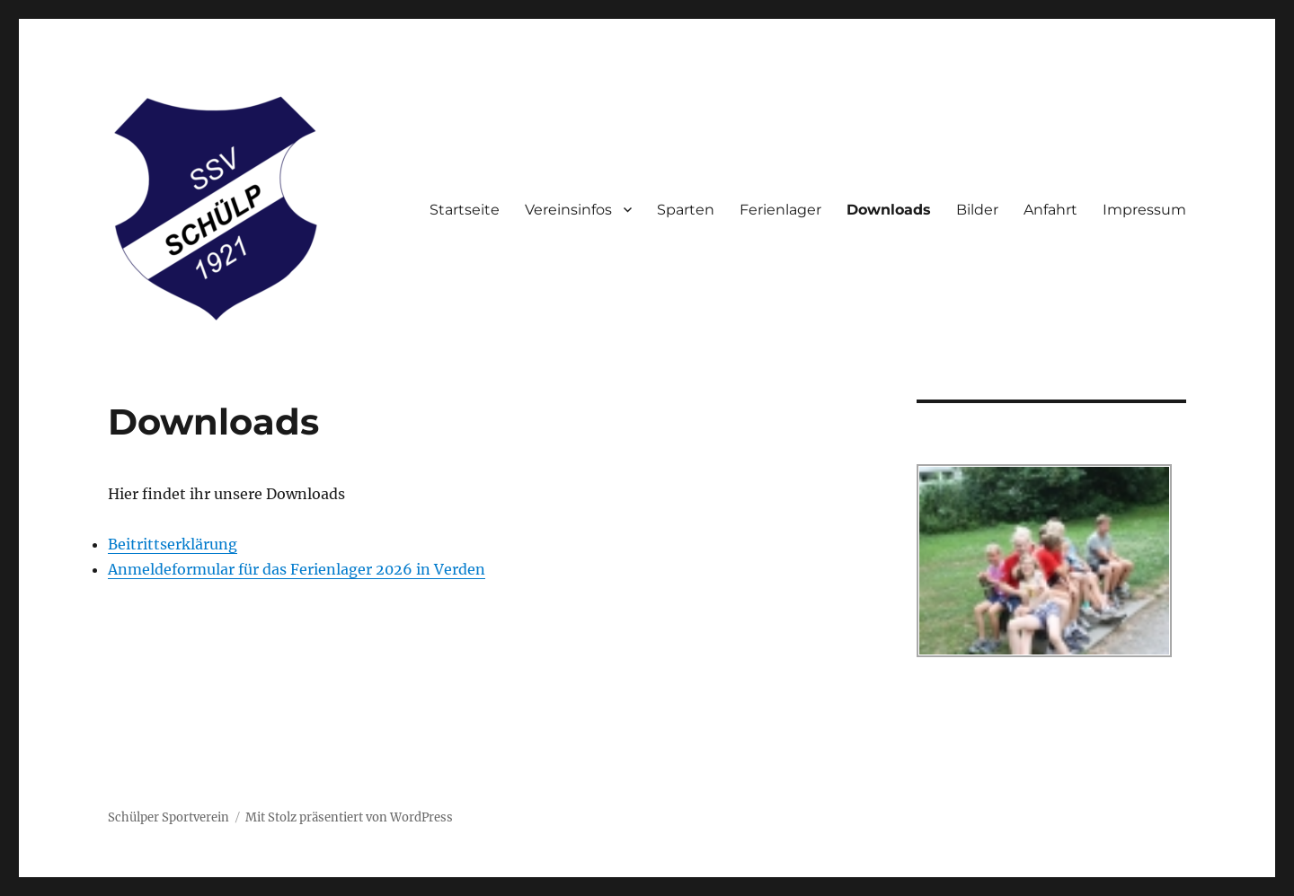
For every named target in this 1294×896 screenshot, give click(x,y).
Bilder (977, 209)
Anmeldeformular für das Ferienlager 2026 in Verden (296, 569)
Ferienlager (780, 209)
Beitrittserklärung (172, 544)
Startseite (465, 209)
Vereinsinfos (568, 209)
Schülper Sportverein (168, 817)
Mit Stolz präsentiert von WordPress (349, 817)
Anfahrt (1050, 209)
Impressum (1144, 209)
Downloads (888, 209)
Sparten (685, 209)
